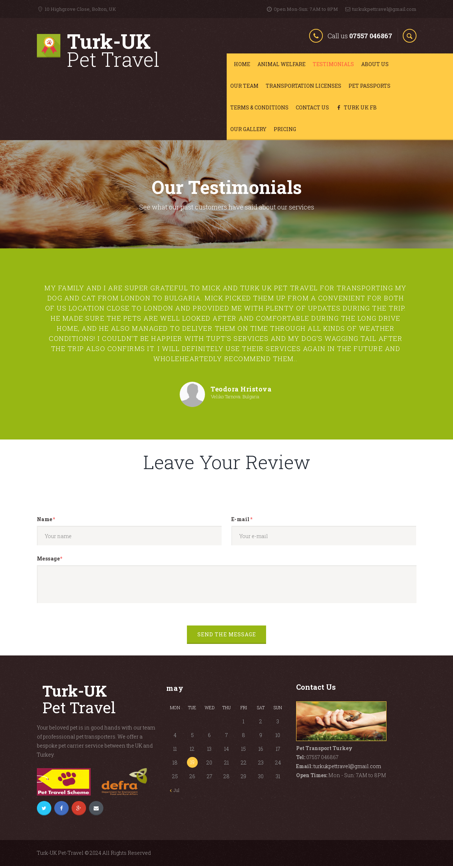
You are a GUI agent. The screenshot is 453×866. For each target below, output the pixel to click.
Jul (176, 790)
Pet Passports (369, 85)
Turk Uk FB (356, 107)
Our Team (244, 85)
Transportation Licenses (303, 85)
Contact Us (312, 107)
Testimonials (333, 64)
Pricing (285, 129)
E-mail (240, 520)
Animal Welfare (281, 64)
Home (242, 64)
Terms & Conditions (259, 107)
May (175, 688)
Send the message (226, 635)
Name (44, 520)
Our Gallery (248, 129)
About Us (375, 64)
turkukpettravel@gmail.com (347, 766)
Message (48, 559)
